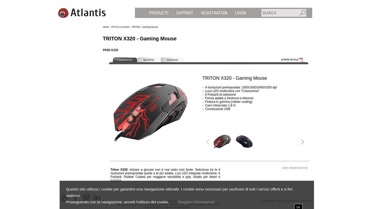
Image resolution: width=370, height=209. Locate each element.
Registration (214, 13)
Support (184, 13)
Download (172, 59)
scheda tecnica (292, 59)
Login (240, 13)
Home (106, 27)
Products (159, 13)
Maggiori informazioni (196, 202)
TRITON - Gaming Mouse (145, 27)
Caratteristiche (124, 59)
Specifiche (148, 59)
